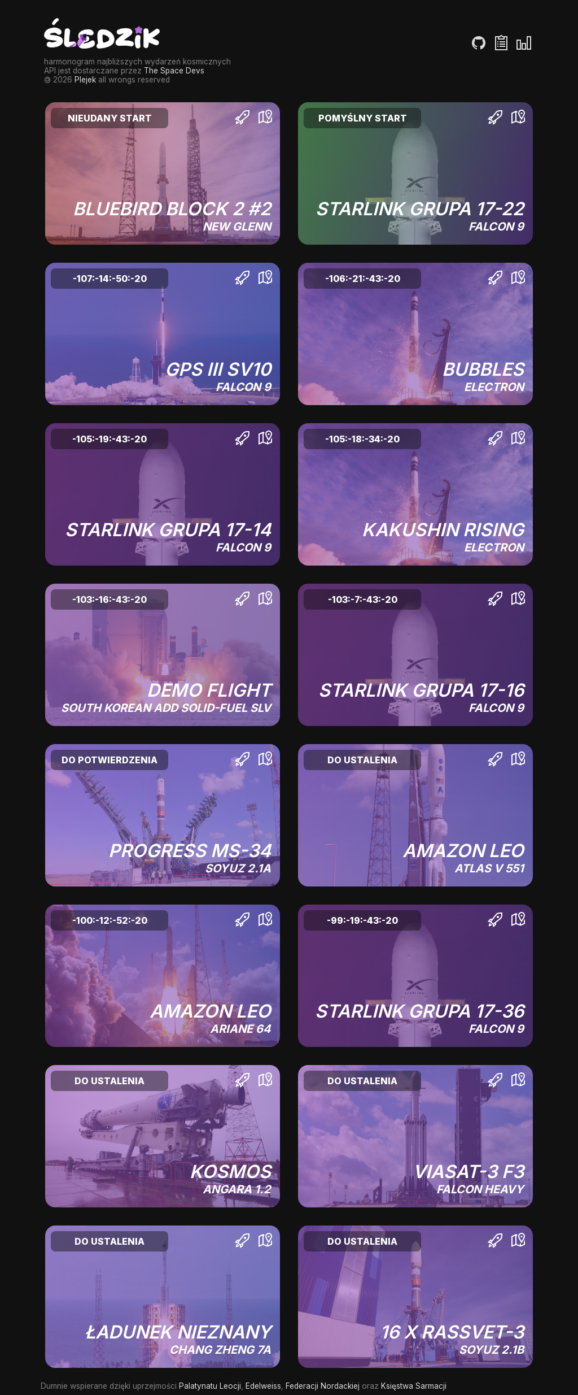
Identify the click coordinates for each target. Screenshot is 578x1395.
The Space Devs (174, 70)
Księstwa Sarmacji (413, 1385)
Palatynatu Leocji (210, 1385)
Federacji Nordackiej (323, 1385)
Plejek (85, 79)
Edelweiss (263, 1385)
